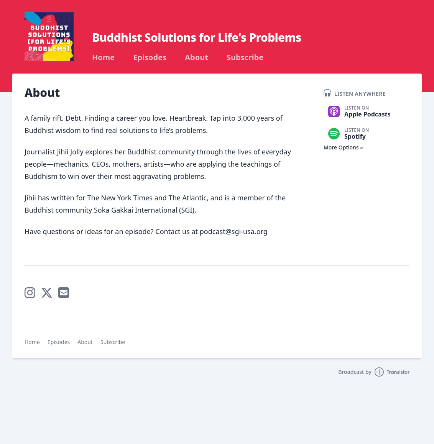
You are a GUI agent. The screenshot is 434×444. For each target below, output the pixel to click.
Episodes (149, 57)
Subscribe (245, 57)
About (196, 57)
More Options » (343, 147)
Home (103, 57)
